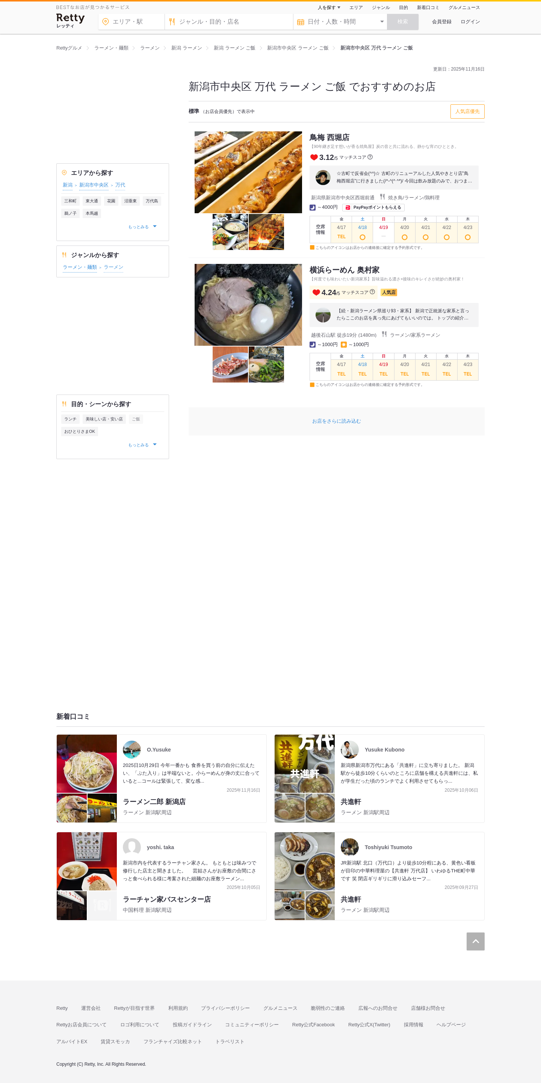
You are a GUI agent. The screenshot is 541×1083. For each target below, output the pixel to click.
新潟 (68, 185)
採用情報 (413, 1024)
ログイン (470, 21)
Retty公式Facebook (313, 1024)
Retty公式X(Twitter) (369, 1024)
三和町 (70, 201)
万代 (120, 185)
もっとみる (139, 226)
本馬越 (92, 213)
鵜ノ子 (70, 213)
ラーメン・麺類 (80, 267)
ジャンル (381, 7)
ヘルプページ (451, 1024)
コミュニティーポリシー (252, 1024)
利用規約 (178, 1008)
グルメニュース (464, 7)
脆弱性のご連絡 (328, 1008)
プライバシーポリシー (225, 1008)
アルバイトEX (71, 1041)
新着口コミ (428, 7)
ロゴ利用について (139, 1024)
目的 (403, 7)
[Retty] (70, 19)
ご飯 (136, 419)
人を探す (327, 7)
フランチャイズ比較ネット (173, 1041)
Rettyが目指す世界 (134, 1008)
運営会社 (91, 1008)
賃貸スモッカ (115, 1041)
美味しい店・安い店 (104, 419)
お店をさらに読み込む (336, 421)
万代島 (152, 201)
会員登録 (442, 21)
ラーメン (113, 267)
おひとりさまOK (79, 431)
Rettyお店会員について (81, 1024)
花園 (111, 201)
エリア (356, 7)
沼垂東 (130, 201)
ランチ (70, 419)
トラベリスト (230, 1041)
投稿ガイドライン (192, 1024)
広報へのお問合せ (377, 1008)
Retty (62, 1008)
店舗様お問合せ (428, 1008)
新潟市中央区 (94, 185)
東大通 (92, 201)
